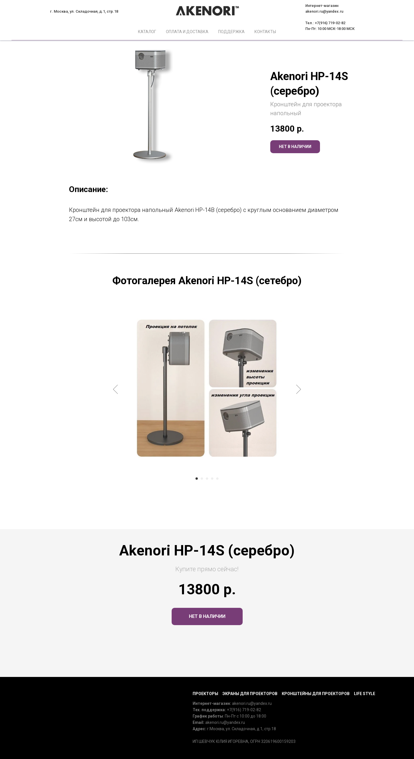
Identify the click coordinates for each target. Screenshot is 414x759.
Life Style (364, 693)
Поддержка (231, 31)
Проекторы (205, 693)
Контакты (265, 31)
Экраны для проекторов (250, 693)
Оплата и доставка (187, 31)
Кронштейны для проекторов (316, 693)
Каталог (147, 31)
